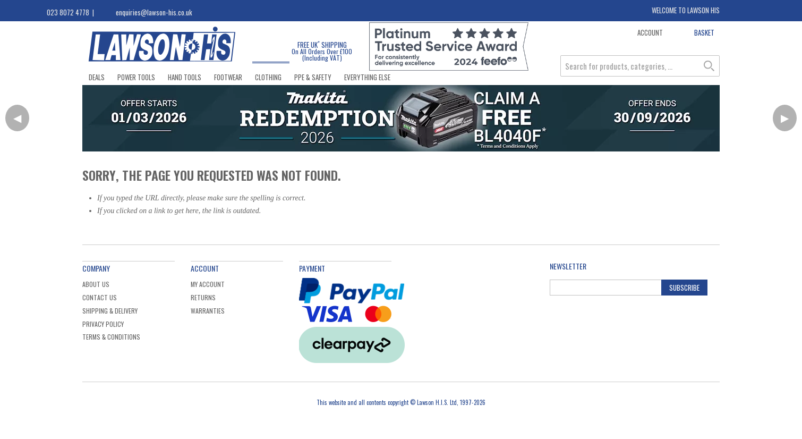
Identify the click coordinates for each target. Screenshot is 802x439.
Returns (203, 297)
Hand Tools (184, 77)
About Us (95, 284)
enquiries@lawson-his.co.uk (154, 12)
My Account (208, 284)
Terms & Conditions (111, 336)
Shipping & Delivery (110, 310)
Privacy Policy (103, 323)
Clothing (268, 77)
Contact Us (99, 297)
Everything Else (367, 77)
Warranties (208, 310)
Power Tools (136, 77)
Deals (97, 77)
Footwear (228, 77)
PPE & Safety (312, 77)
